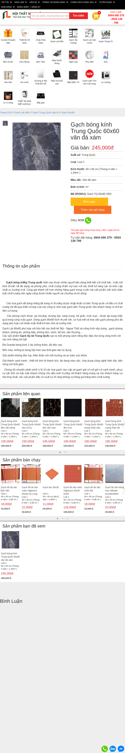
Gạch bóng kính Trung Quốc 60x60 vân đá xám (10, 556)
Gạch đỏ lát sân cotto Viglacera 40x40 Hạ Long (30, 490)
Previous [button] (1, 423)
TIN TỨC (6, 2)
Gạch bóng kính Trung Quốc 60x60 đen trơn (72, 424)
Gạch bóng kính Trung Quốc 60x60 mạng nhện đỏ (114, 424)
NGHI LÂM (20, 2)
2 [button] (65, 452)
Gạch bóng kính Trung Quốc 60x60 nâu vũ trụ (31, 424)
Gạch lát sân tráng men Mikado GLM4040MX (114, 490)
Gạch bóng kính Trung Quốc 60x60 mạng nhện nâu (93, 424)
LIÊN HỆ (34, 2)
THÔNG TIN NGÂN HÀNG (55, 2)
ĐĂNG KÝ (36, 7)
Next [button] (123, 423)
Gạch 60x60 (68, 112)
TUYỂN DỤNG (107, 2)
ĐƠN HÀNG (8, 7)
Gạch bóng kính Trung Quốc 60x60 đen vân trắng (10, 424)
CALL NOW (81, 220)
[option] (10, 423)
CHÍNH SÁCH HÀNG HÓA (84, 2)
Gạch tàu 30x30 (51, 487)
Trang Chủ (6, 112)
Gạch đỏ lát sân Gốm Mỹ (92, 489)
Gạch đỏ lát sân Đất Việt (9, 489)
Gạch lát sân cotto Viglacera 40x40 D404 (72, 490)
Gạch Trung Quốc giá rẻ (45, 112)
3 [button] (67, 518)
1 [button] (60, 452)
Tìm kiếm (78, 15)
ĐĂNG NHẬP (23, 7)
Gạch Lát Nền (21, 112)
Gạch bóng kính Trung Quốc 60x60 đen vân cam (52, 424)
